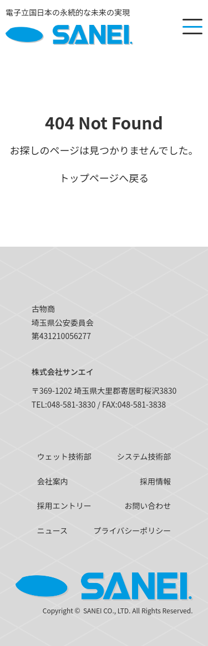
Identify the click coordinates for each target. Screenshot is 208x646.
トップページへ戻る (104, 177)
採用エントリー (64, 505)
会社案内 (52, 481)
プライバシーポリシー (132, 530)
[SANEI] (69, 26)
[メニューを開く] (192, 26)
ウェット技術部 (64, 456)
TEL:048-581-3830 (64, 404)
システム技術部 (144, 456)
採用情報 (155, 481)
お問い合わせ (147, 505)
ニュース (52, 530)
